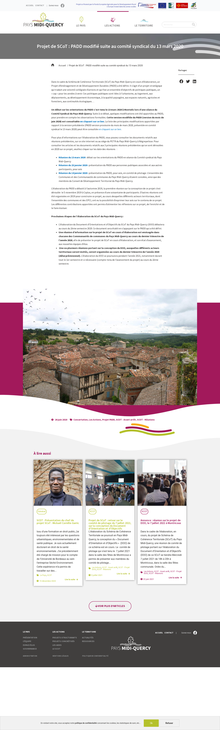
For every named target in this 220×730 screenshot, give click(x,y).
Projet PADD (108, 419)
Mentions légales (61, 656)
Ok (151, 723)
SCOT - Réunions (146, 419)
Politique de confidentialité (95, 656)
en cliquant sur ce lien (92, 121)
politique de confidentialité (86, 723)
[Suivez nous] (62, 6)
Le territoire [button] (144, 25)
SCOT (49, 575)
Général (42, 511)
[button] (181, 81)
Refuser (169, 723)
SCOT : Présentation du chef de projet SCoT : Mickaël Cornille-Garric (58, 521)
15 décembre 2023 (47, 581)
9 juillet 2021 (97, 575)
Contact (39, 5)
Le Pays (43, 575)
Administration (30, 656)
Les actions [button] (113, 25)
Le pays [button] (81, 25)
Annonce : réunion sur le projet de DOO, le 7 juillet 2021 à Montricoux (161, 521)
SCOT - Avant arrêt (126, 419)
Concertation (80, 419)
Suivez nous (53, 5)
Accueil (30, 5)
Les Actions (95, 419)
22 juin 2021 (148, 579)
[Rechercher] (193, 24)
